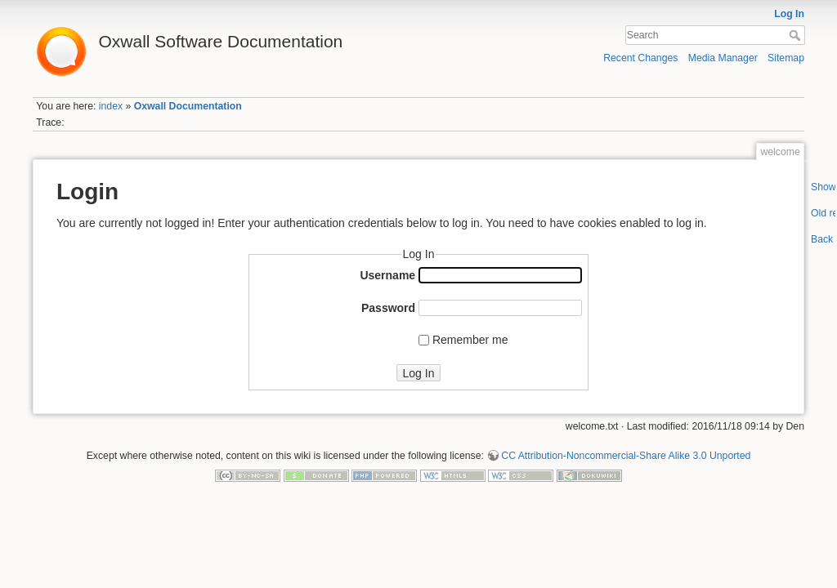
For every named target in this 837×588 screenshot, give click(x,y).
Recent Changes (640, 58)
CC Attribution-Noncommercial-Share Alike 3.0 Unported (625, 455)
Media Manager (723, 58)
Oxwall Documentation (188, 106)
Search (796, 35)
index (111, 106)
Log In (789, 14)
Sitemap (786, 58)
